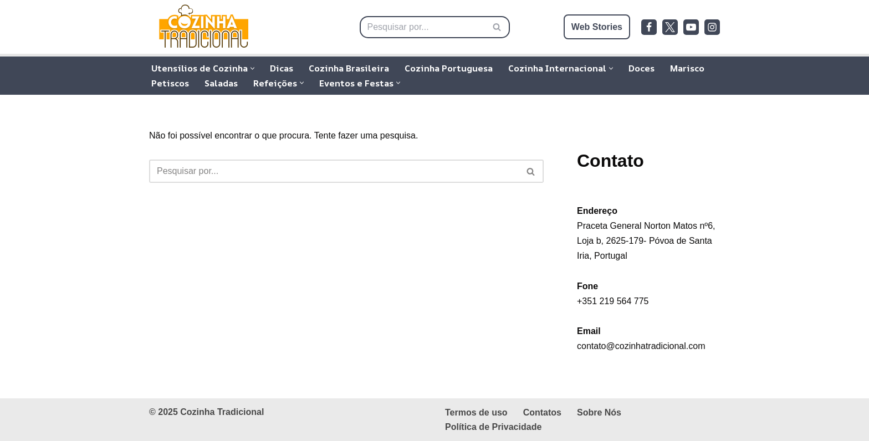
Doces (641, 68)
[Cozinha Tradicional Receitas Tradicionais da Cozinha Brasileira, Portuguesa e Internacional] (204, 26)
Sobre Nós (599, 412)
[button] (252, 68)
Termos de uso (476, 412)
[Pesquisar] (422, 27)
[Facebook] (649, 27)
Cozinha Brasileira (349, 68)
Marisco (687, 68)
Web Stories (596, 27)
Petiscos (170, 83)
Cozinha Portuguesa (449, 68)
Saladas (221, 83)
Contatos (542, 412)
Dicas (281, 68)
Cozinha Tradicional (222, 412)
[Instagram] (712, 27)
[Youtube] (691, 27)
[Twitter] (670, 27)
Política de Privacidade (493, 427)
